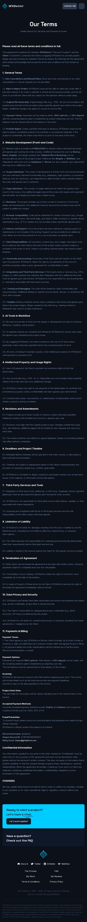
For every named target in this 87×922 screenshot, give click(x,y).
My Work (30, 876)
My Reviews (56, 876)
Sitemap (65, 891)
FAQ (56, 871)
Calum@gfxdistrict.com (25, 740)
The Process (31, 871)
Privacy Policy (56, 881)
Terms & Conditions (31, 881)
